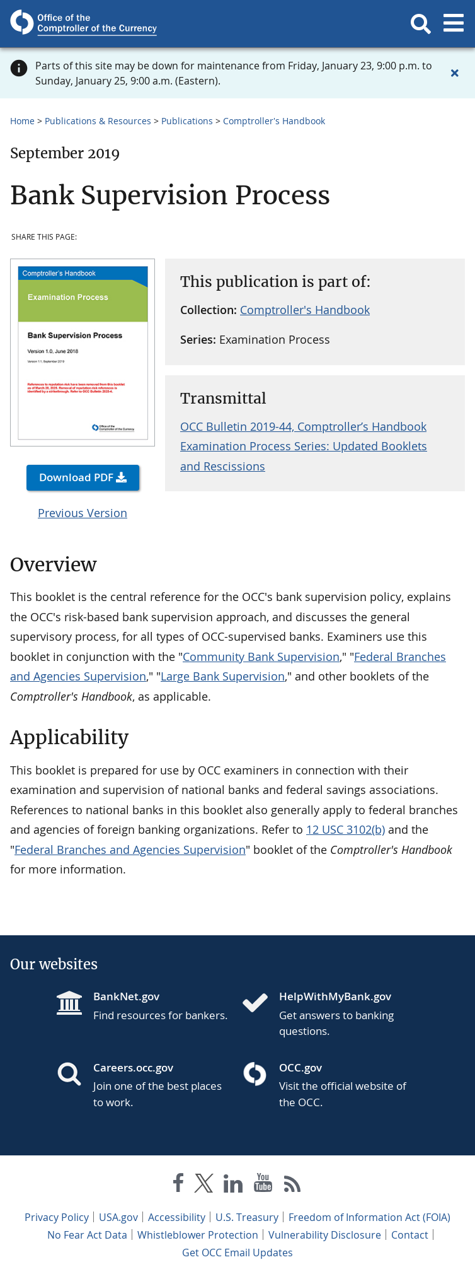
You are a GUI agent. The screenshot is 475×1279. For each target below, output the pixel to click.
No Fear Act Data (87, 1235)
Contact (409, 1235)
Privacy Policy (57, 1217)
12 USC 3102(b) (345, 829)
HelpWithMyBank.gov (335, 996)
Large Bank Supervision (223, 676)
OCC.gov (300, 1067)
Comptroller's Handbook (274, 121)
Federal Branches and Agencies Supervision (130, 849)
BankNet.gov (126, 996)
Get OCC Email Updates (237, 1252)
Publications (187, 121)
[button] (420, 24)
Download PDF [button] (76, 477)
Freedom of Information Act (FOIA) (369, 1217)
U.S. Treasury (246, 1217)
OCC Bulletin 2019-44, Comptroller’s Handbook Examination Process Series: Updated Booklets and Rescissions (303, 446)
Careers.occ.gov (133, 1067)
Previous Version (82, 512)
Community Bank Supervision (261, 656)
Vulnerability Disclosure (324, 1235)
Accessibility (176, 1217)
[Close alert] (455, 73)
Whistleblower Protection (197, 1235)
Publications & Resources (98, 121)
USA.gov (118, 1217)
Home (22, 121)
